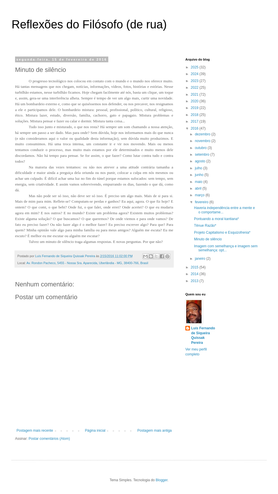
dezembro (203, 134)
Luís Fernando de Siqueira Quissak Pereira (203, 335)
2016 (195, 128)
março (200, 195)
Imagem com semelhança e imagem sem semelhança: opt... (225, 248)
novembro (203, 141)
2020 (195, 101)
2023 (195, 81)
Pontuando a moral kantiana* (216, 219)
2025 (195, 67)
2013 (195, 281)
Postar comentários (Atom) (49, 439)
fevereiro (202, 202)
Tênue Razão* (205, 226)
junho (199, 175)
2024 (195, 74)
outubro (201, 148)
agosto (200, 161)
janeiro (200, 259)
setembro (202, 154)
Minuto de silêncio (208, 239)
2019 (195, 108)
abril (198, 188)
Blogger (162, 480)
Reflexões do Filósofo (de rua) (89, 24)
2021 (195, 94)
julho (199, 168)
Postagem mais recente (35, 430)
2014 (195, 274)
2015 (195, 267)
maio (199, 182)
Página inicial (95, 430)
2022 (195, 88)
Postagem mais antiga (154, 430)
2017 (195, 121)
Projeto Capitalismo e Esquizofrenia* (222, 232)
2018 (195, 115)
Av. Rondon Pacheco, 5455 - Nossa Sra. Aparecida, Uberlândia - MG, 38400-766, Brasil (87, 263)
